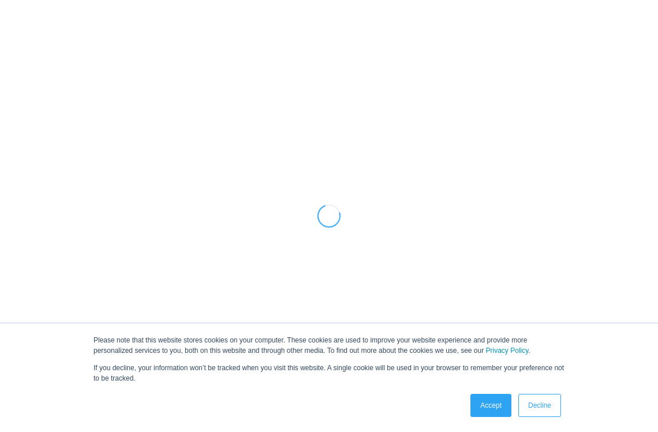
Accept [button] (491, 405)
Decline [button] (539, 405)
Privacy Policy (507, 351)
